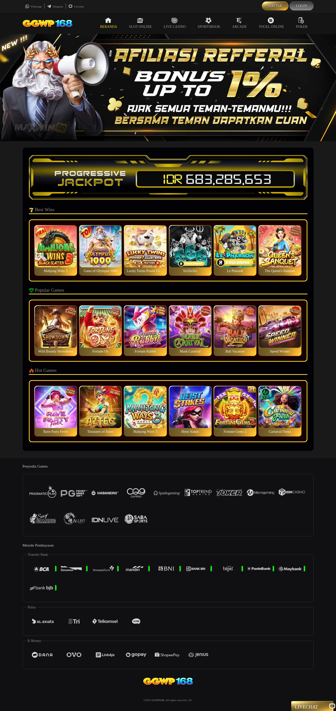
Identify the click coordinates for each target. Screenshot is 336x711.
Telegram (55, 6)
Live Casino (175, 23)
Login (301, 6)
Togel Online (271, 23)
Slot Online (140, 23)
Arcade (239, 23)
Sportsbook (209, 23)
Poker (301, 23)
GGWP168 (158, 700)
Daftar (275, 6)
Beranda (108, 23)
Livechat (76, 6)
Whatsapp (33, 6)
